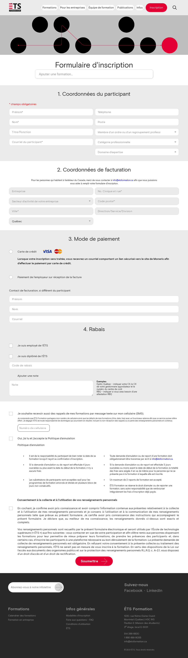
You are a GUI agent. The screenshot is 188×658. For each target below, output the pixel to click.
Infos (140, 7)
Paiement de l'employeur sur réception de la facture (50, 277)
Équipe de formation (101, 7)
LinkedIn (154, 590)
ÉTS (68, 628)
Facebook (133, 590)
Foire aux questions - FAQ (80, 619)
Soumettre (94, 561)
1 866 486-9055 (132, 637)
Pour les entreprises (72, 7)
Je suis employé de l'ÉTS (33, 345)
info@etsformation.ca (123, 180)
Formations (49, 7)
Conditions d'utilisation (78, 624)
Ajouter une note (28, 375)
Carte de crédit (40, 252)
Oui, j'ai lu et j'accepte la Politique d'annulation (46, 438)
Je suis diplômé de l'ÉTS (32, 356)
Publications (125, 7)
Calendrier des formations (22, 615)
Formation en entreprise (21, 619)
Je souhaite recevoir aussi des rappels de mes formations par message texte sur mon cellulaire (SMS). (81, 413)
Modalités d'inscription (78, 615)
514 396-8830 (131, 633)
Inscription (156, 7)
